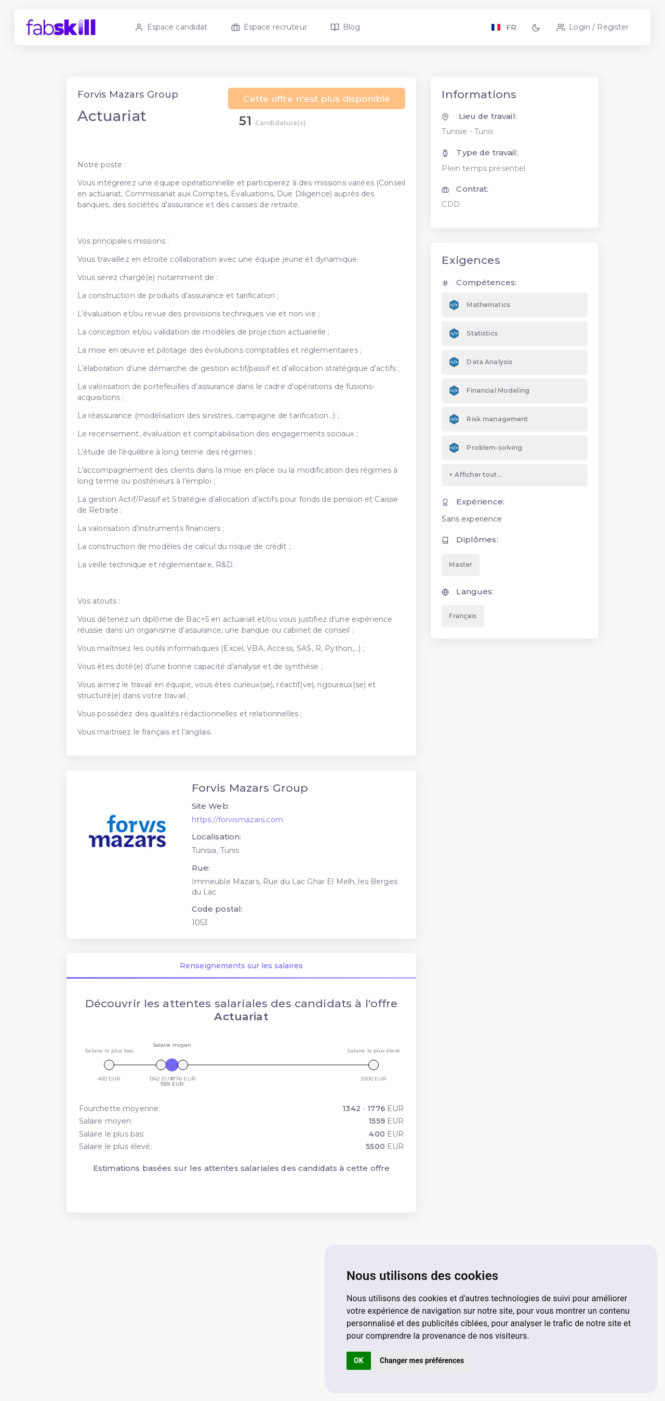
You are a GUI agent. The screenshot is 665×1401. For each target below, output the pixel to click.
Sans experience (472, 531)
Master (460, 576)
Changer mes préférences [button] (422, 1360)
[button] (537, 27)
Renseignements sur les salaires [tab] (241, 978)
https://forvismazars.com (238, 831)
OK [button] (359, 1360)
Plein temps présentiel (483, 180)
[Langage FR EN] (504, 27)
